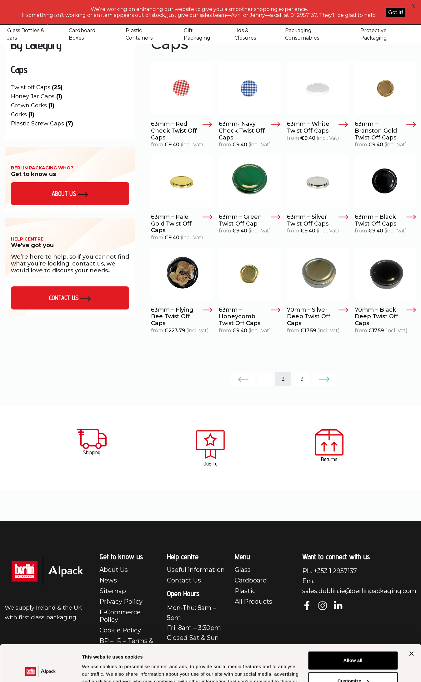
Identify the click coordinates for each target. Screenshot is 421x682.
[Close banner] (411, 617)
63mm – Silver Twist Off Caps (317, 220)
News (108, 580)
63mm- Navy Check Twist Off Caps (249, 131)
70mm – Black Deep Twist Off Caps (385, 317)
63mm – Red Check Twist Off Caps (182, 131)
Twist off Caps (37, 87)
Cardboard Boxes (82, 34)
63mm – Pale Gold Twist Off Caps (182, 224)
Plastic (245, 591)
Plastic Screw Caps (42, 123)
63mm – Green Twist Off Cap (249, 220)
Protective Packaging (373, 34)
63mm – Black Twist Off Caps (385, 220)
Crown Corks (32, 105)
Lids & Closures (245, 34)
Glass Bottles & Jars (25, 34)
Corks (22, 114)
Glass (243, 569)
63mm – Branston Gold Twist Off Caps (385, 131)
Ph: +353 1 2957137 (329, 571)
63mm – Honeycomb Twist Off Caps (249, 317)
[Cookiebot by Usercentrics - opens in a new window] (40, 670)
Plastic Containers (139, 34)
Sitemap (112, 591)
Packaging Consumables (302, 34)
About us (70, 193)
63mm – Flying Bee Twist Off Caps (182, 317)
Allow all (353, 623)
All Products (253, 601)
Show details (96, 669)
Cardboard (251, 580)
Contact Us (70, 298)
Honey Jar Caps (36, 96)
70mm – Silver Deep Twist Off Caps (317, 317)
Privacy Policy (121, 601)
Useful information (196, 569)
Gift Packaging (197, 34)
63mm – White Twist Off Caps (317, 127)
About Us (113, 569)
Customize (353, 644)
